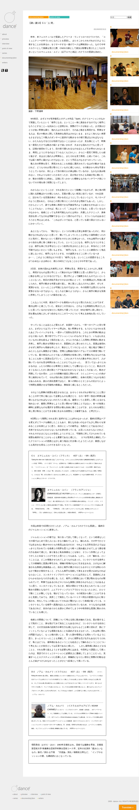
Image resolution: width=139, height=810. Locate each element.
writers (3, 62)
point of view (6, 48)
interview (4, 43)
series (3, 53)
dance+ (116, 801)
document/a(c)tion (8, 58)
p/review (4, 39)
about (3, 34)
